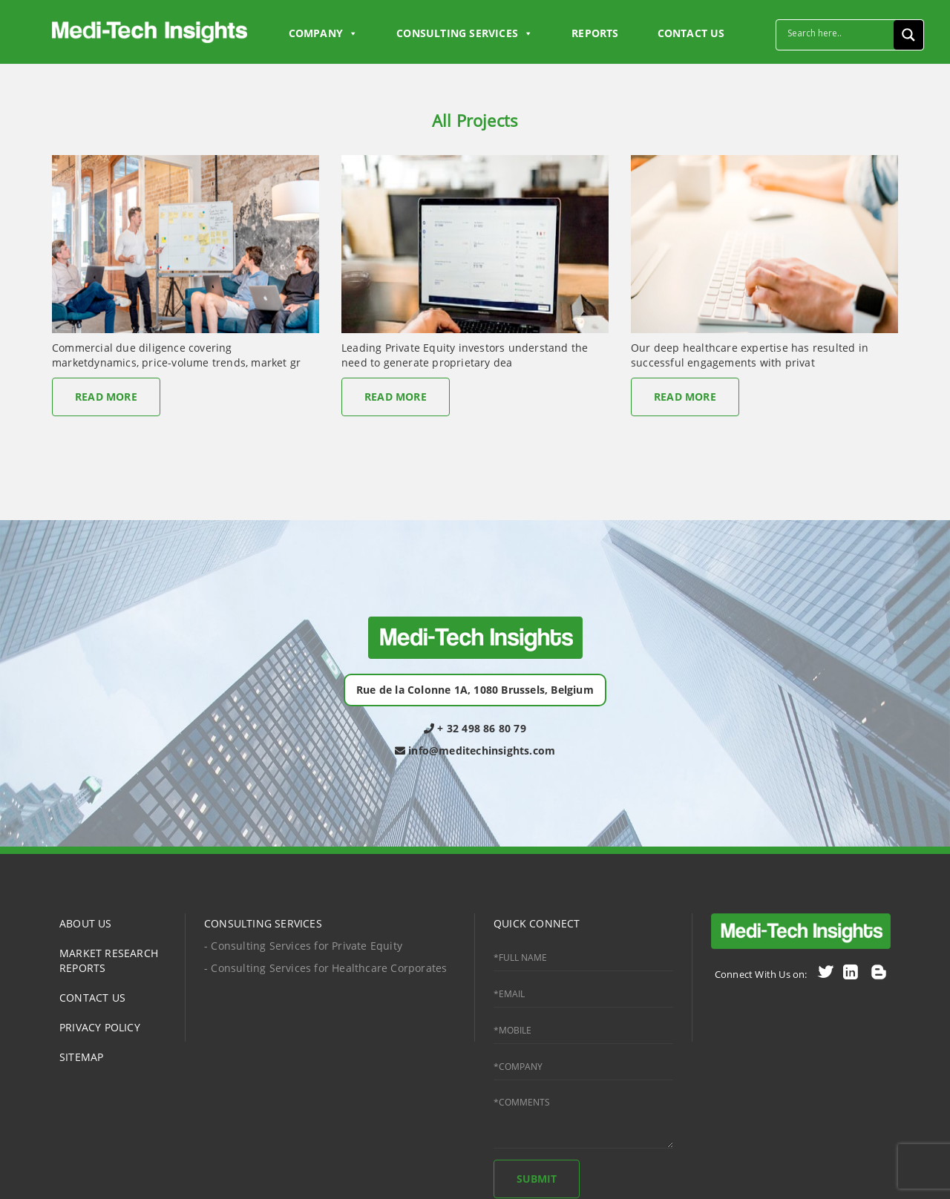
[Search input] (838, 32)
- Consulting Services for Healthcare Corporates (325, 968)
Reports (594, 33)
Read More (106, 397)
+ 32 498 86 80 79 (475, 728)
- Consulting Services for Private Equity (303, 946)
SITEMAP (81, 1057)
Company (323, 33)
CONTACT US (691, 33)
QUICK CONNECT (537, 923)
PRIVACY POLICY (99, 1027)
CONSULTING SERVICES (263, 923)
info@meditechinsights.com (475, 750)
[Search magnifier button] (908, 35)
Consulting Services (464, 33)
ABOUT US (85, 923)
